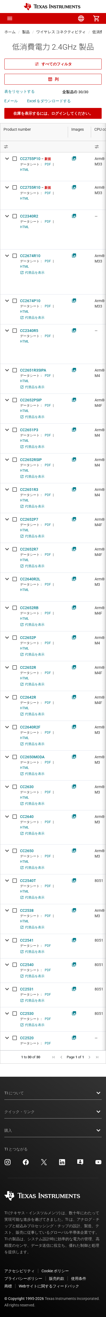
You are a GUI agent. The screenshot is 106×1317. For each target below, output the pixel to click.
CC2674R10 (30, 256)
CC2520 (27, 1038)
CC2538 (27, 910)
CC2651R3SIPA (33, 370)
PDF (48, 164)
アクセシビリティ (19, 1271)
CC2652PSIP (31, 400)
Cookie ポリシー (55, 1271)
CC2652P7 (29, 519)
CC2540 (27, 965)
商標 (8, 1286)
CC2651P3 (29, 430)
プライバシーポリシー (23, 1278)
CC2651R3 (29, 489)
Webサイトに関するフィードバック (49, 1286)
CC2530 (27, 1013)
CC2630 (27, 787)
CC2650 (27, 851)
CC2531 (27, 989)
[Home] (52, 6)
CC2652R (28, 667)
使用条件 (78, 1278)
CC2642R (28, 697)
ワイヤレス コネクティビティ (61, 32)
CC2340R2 (29, 216)
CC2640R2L (30, 579)
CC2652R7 (29, 549)
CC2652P (28, 637)
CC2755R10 (30, 187)
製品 (26, 32)
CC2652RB (29, 608)
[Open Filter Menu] (34, 146)
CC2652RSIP (31, 460)
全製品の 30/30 (75, 92)
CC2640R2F (30, 727)
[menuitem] (50, 18)
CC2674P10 (30, 301)
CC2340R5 (29, 330)
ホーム (10, 32)
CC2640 (27, 816)
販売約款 (56, 1278)
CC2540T (28, 880)
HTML (24, 170)
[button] (9, 18)
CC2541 (27, 940)
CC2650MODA (32, 757)
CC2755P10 (30, 158)
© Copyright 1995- (24, 1298)
